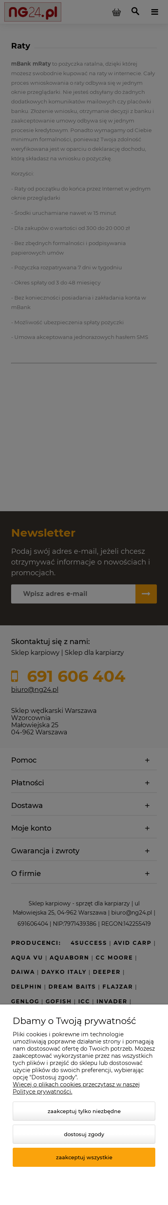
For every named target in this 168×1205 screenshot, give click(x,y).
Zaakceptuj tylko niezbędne (84, 1111)
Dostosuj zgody (84, 1134)
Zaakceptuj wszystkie (84, 1157)
